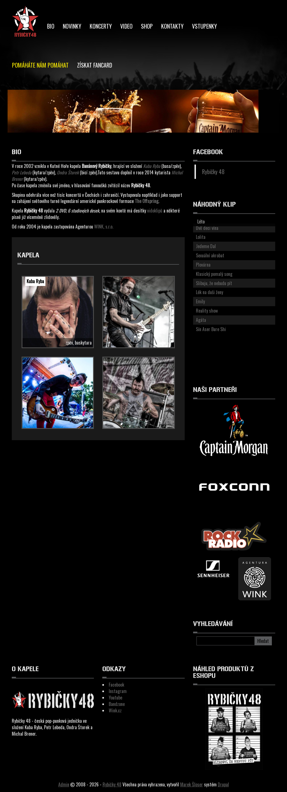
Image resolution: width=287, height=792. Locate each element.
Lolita (200, 237)
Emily (200, 301)
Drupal (223, 784)
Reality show (207, 310)
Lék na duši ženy (209, 292)
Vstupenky (204, 26)
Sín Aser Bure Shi (211, 329)
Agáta (201, 320)
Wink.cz (115, 710)
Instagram (118, 691)
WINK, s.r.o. (103, 226)
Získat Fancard (94, 65)
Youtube (115, 697)
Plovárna (203, 264)
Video (126, 26)
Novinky (72, 26)
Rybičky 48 (213, 171)
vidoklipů (154, 210)
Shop (147, 26)
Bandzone (117, 704)
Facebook (116, 684)
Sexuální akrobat (210, 255)
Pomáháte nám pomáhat (40, 65)
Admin (63, 784)
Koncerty (101, 26)
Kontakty (172, 26)
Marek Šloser (191, 784)
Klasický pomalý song (214, 274)
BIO (50, 26)
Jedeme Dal (206, 246)
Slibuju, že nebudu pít (214, 283)
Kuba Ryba (35, 281)
